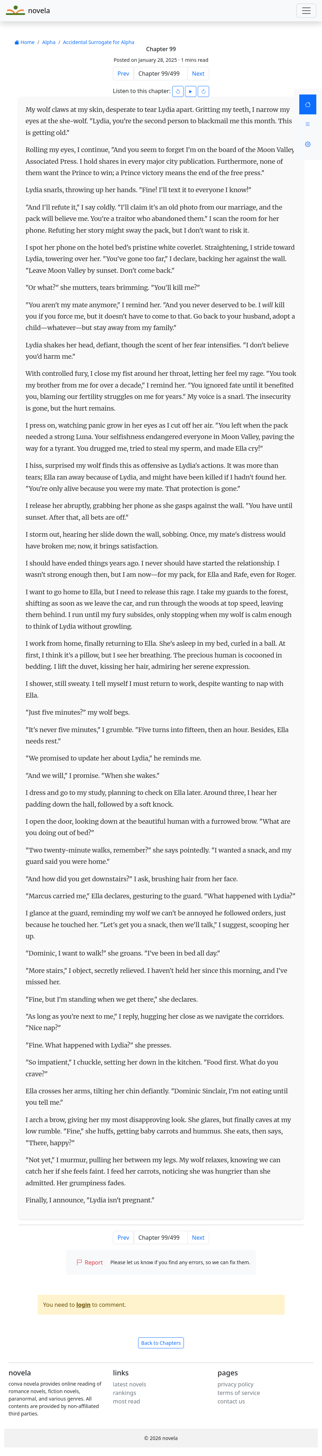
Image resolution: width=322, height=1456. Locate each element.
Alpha (49, 42)
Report (89, 1262)
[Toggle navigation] (306, 11)
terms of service (239, 1393)
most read (126, 1401)
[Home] (307, 104)
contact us (231, 1401)
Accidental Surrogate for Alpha (99, 42)
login (83, 1305)
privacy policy (235, 1384)
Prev (123, 73)
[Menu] (307, 124)
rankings (124, 1393)
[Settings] (307, 144)
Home (24, 42)
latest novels (129, 1384)
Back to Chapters (161, 1342)
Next (198, 73)
